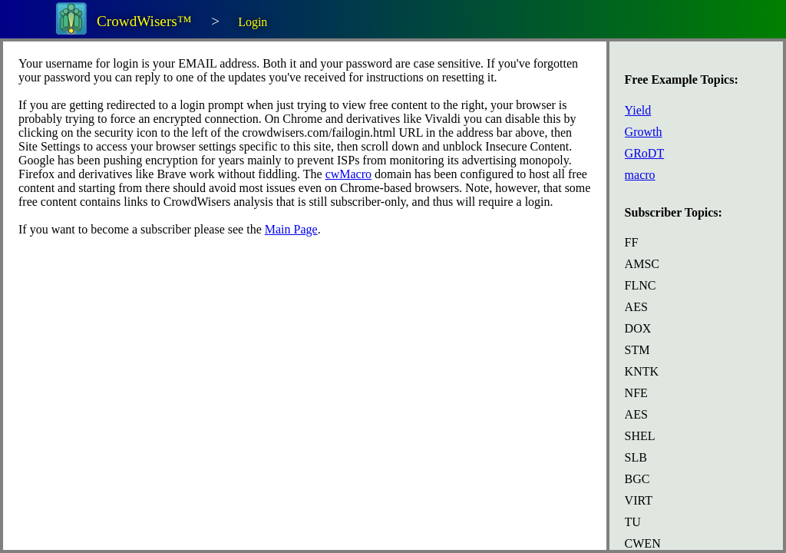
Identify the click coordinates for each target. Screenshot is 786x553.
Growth (643, 131)
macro (640, 174)
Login (252, 21)
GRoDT (645, 153)
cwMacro (348, 173)
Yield (638, 110)
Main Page (291, 229)
